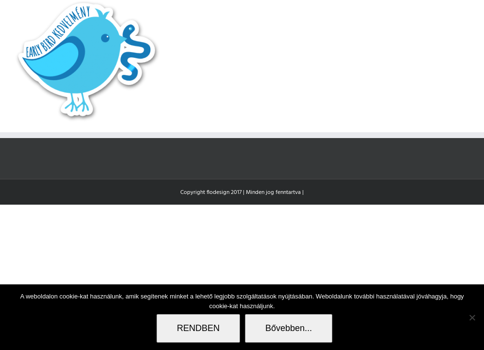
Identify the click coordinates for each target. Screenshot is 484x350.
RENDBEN (198, 328)
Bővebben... (288, 328)
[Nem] (472, 317)
